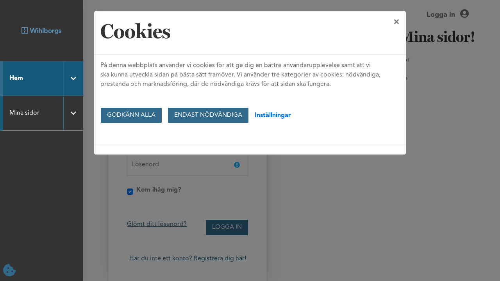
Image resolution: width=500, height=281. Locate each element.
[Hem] (41, 31)
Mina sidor (24, 113)
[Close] (396, 22)
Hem (16, 78)
